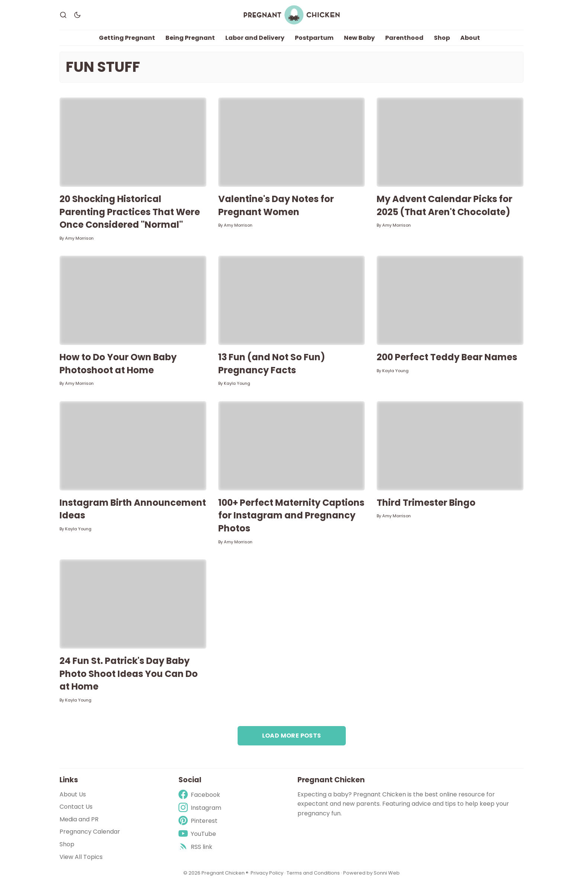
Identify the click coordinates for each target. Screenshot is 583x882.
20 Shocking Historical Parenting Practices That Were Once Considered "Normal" (129, 212)
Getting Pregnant (127, 37)
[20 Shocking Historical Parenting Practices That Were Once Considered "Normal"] (132, 142)
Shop (442, 37)
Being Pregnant (190, 37)
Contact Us (76, 806)
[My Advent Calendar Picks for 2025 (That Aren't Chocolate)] (450, 142)
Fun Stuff (103, 67)
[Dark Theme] (77, 15)
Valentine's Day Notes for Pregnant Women (276, 205)
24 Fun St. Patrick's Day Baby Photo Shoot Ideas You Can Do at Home (128, 674)
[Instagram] (199, 808)
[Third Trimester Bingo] (450, 445)
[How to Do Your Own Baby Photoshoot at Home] (132, 300)
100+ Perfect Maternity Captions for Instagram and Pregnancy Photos (291, 515)
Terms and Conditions (313, 872)
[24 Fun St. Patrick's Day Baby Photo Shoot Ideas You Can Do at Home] (132, 604)
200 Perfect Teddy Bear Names (447, 357)
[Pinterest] (199, 821)
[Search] (63, 15)
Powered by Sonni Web (371, 872)
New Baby (359, 37)
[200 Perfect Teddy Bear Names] (450, 300)
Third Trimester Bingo (426, 502)
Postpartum (314, 37)
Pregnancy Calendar (89, 831)
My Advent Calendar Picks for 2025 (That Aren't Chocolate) (444, 205)
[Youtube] (199, 834)
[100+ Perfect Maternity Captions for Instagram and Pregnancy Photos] (291, 445)
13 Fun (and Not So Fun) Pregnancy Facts (271, 363)
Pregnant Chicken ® (225, 872)
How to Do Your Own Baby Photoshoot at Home (118, 363)
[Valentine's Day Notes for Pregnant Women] (291, 142)
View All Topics (81, 857)
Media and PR (79, 819)
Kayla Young (237, 384)
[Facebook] (199, 795)
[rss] (199, 847)
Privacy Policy (267, 872)
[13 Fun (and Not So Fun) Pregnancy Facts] (291, 300)
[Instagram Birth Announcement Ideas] (132, 445)
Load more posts (291, 735)
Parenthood (404, 37)
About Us (72, 794)
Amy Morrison (79, 238)
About (470, 37)
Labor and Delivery (254, 37)
